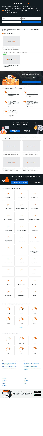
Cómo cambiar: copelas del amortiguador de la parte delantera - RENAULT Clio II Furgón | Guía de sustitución (33, 103)
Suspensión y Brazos (16, 6)
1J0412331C (4, 380)
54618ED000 (26, 380)
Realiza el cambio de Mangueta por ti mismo (9, 366)
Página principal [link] (4, 6)
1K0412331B (4, 378)
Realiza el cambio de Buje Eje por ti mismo (8, 368)
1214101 (3, 381)
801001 (25, 378)
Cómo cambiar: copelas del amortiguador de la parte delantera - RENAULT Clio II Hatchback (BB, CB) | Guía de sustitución (13, 93)
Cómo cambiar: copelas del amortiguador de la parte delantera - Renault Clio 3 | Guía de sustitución (33, 93)
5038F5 (25, 383)
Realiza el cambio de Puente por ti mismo (30, 366)
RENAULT (30, 6)
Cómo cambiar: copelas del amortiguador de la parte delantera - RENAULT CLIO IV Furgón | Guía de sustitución (13, 103)
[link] (11, 43)
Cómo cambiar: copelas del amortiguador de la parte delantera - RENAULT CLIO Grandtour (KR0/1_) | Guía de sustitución (13, 112)
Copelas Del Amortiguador (24, 6)
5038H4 (3, 383)
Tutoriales (9, 6)
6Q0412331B (4, 385)
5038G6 (25, 381)
